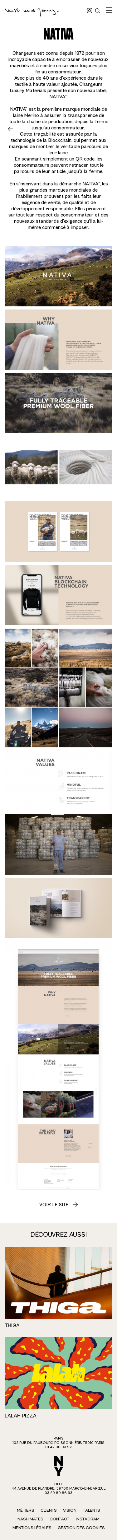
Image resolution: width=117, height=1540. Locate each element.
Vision (69, 1510)
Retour (12, 129)
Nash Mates (30, 1519)
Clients (49, 1510)
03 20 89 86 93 (58, 1493)
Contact (60, 1519)
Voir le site (54, 1204)
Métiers (25, 1510)
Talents (91, 1510)
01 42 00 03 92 (58, 1447)
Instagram (88, 1519)
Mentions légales (31, 1527)
